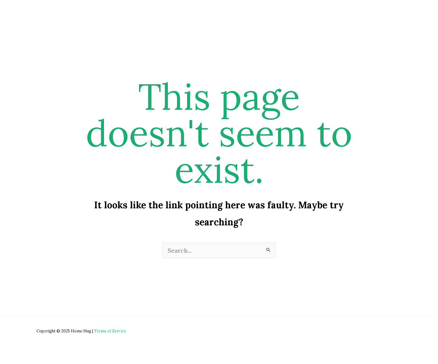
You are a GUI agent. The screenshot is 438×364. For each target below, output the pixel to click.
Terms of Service (110, 331)
